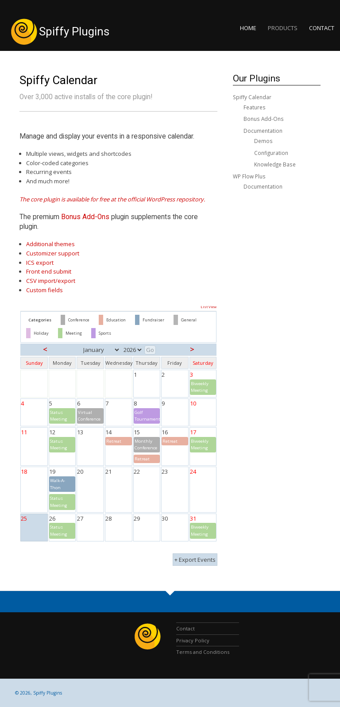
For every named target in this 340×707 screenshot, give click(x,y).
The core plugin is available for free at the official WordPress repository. (112, 199)
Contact (321, 28)
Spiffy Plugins (74, 31)
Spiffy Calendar (58, 80)
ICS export (40, 263)
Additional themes (50, 244)
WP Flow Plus (249, 176)
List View (208, 307)
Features (254, 107)
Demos (263, 140)
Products (283, 28)
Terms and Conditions (202, 652)
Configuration (271, 152)
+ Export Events (195, 560)
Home (248, 28)
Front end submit (48, 271)
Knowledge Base (275, 164)
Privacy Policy (192, 640)
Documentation (262, 130)
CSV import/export (50, 281)
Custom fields (44, 290)
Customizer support (52, 253)
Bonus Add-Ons (85, 217)
